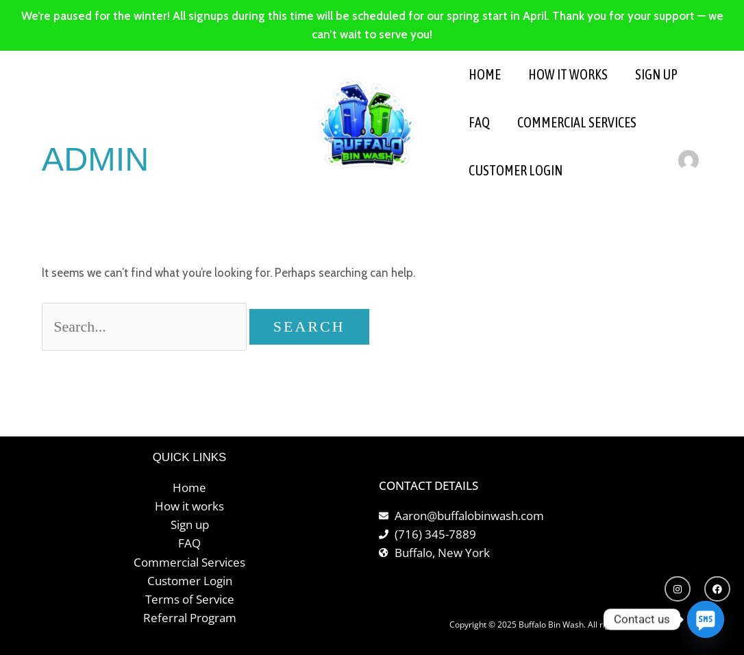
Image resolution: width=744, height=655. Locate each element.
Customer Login (515, 170)
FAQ (479, 122)
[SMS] (705, 619)
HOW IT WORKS (568, 74)
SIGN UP (656, 74)
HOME (485, 74)
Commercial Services (576, 122)
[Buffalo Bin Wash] (366, 122)
